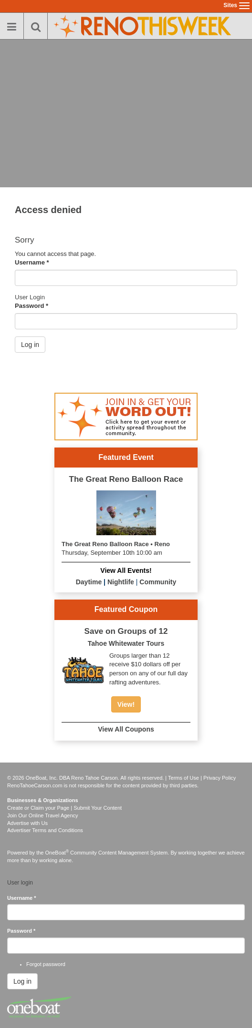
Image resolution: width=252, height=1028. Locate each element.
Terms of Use (183, 778)
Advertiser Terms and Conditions (45, 830)
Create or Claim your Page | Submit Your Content (64, 808)
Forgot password (45, 964)
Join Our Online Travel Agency (42, 815)
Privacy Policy (219, 778)
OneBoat (57, 852)
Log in (30, 344)
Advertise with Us (27, 823)
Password (31, 305)
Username (32, 262)
